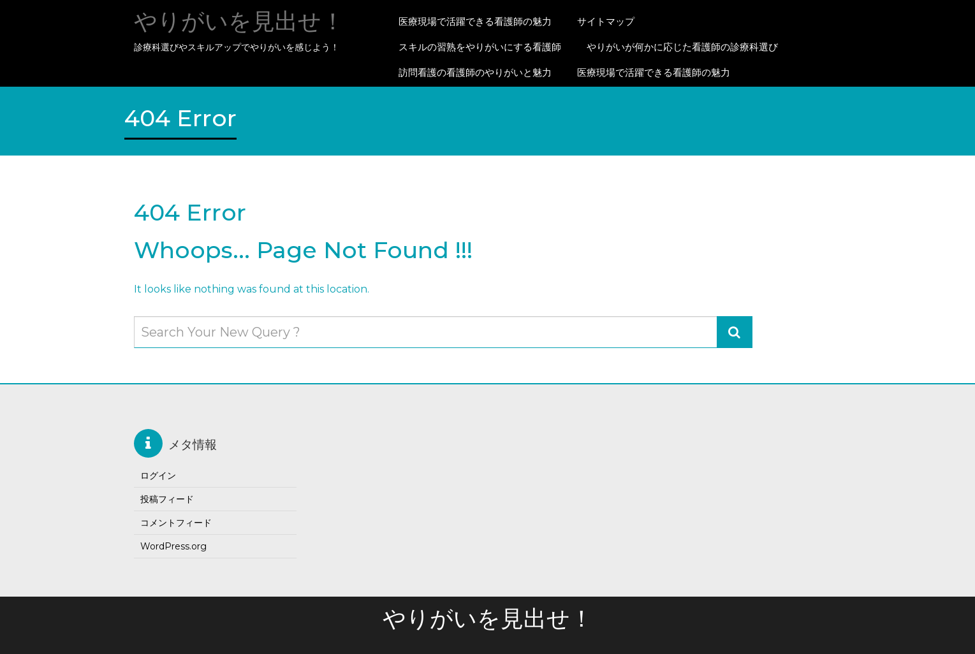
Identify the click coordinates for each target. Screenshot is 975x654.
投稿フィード (167, 499)
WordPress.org (173, 546)
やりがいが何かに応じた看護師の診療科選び (682, 47)
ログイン (158, 475)
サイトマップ (605, 21)
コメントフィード (176, 522)
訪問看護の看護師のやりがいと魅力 (475, 72)
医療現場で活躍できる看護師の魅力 (475, 21)
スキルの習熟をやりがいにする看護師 (480, 47)
